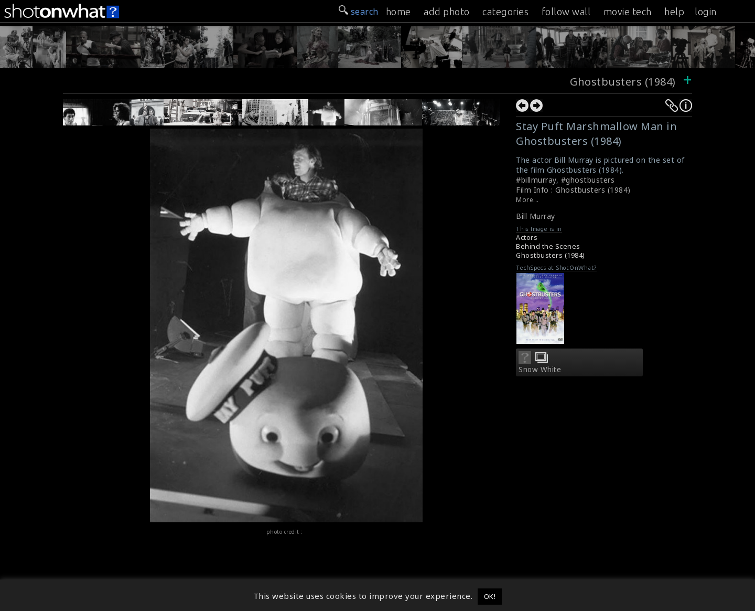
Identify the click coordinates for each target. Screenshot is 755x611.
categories (505, 11)
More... (527, 199)
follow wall (566, 11)
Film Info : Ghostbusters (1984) (573, 190)
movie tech (627, 11)
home (398, 11)
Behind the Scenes (548, 246)
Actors (526, 237)
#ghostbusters (588, 180)
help (674, 11)
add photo (447, 11)
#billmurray (536, 180)
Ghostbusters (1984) (623, 82)
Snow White (540, 369)
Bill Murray (535, 216)
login (706, 11)
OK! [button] (490, 596)
